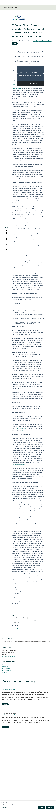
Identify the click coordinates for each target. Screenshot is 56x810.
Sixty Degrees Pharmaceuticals (42, 41)
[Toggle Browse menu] (51, 7)
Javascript (4, 672)
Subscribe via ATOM (6, 670)
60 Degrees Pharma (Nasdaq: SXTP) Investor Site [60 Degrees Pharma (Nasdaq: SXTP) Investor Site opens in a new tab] (26, 628)
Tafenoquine (23, 620)
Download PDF (5, 666)
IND (28, 620)
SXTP (19, 622)
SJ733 (30, 617)
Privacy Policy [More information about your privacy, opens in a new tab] (45, 805)
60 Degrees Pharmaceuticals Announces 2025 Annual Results (23, 717)
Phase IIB (14, 622)
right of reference (16, 620)
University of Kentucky (23, 617)
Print (3, 664)
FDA (41, 617)
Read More (5, 704)
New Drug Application (35, 620)
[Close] (54, 803)
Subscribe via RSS (6, 668)
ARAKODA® (15, 617)
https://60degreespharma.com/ (9, 656)
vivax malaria (36, 617)
